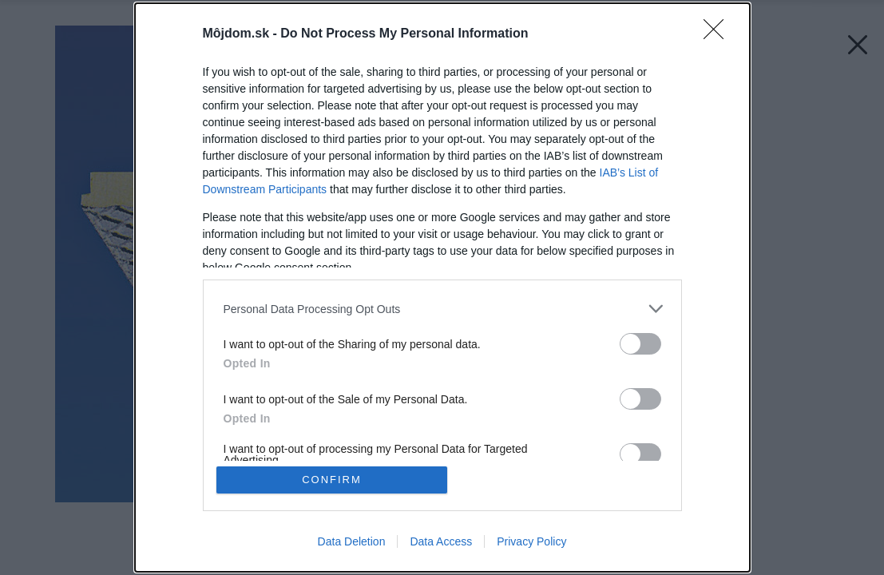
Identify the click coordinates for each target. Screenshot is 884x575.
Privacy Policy (531, 541)
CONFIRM (332, 480)
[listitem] (442, 308)
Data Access (441, 541)
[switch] (640, 344)
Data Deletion (352, 541)
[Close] (719, 34)
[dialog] (442, 287)
